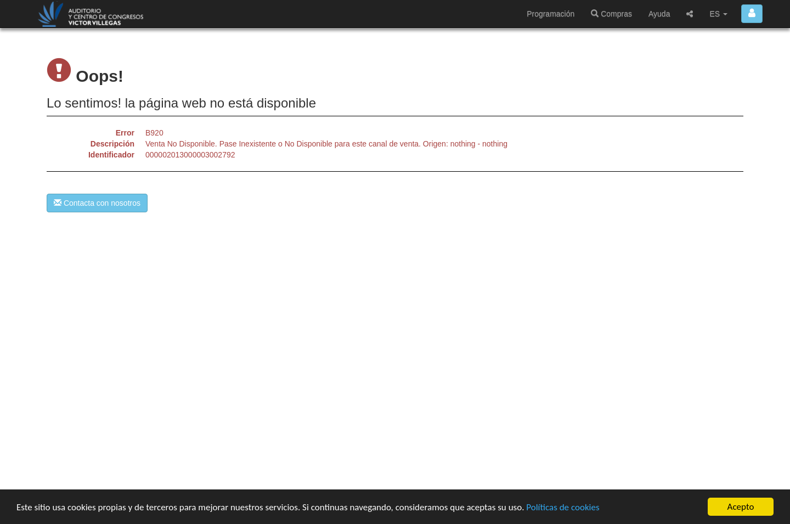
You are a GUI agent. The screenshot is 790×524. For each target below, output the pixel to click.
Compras (611, 13)
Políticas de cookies (562, 507)
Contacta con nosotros (97, 203)
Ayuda (659, 13)
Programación (550, 13)
